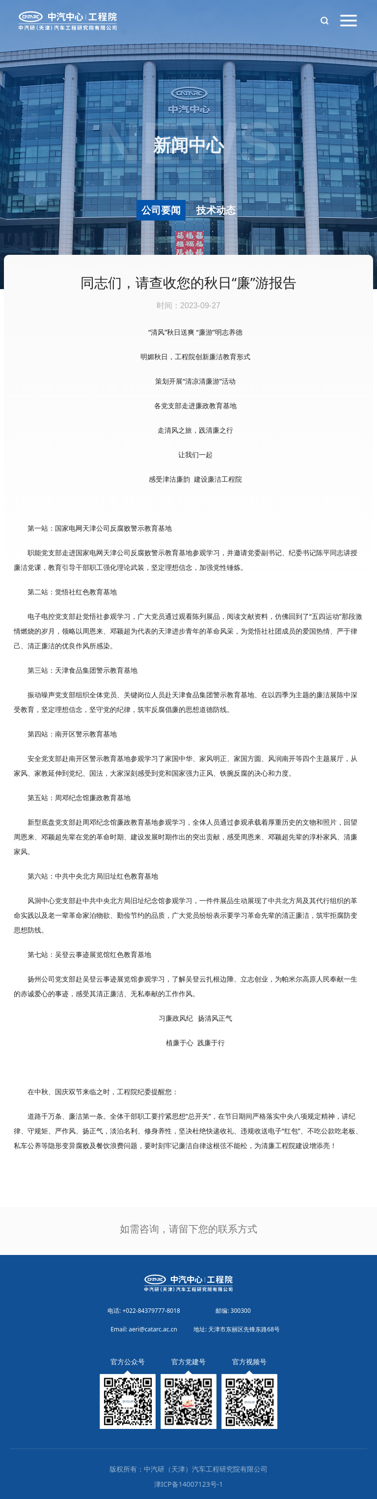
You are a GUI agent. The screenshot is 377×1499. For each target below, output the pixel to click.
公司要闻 (161, 210)
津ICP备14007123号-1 (188, 1484)
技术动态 (216, 210)
